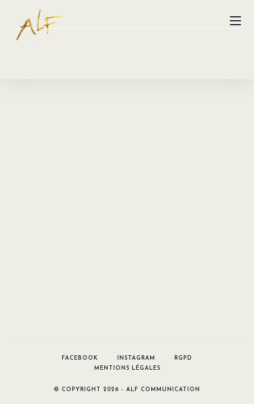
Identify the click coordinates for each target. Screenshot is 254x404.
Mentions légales (127, 105)
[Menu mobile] (235, 20)
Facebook (80, 94)
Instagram (136, 94)
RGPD (183, 94)
